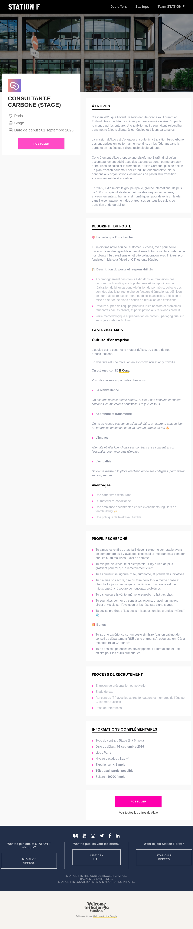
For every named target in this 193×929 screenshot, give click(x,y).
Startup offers (29, 860)
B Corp (124, 370)
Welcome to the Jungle (105, 916)
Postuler (41, 143)
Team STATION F (171, 6)
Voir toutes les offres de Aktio (138, 812)
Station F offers (164, 857)
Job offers (118, 6)
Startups (142, 6)
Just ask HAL (96, 857)
